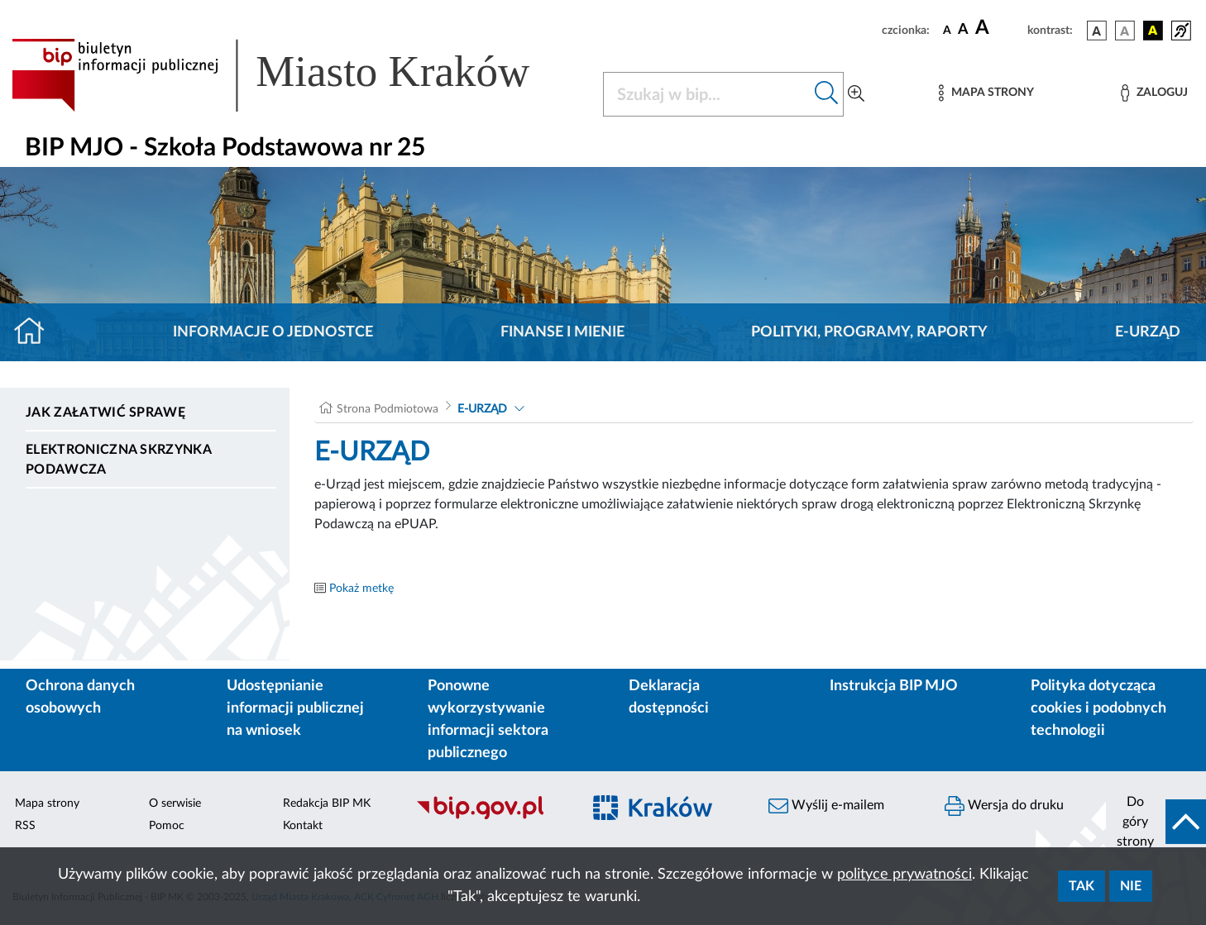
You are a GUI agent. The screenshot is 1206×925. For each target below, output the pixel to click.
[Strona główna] (36, 332)
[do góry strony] (1156, 821)
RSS (25, 826)
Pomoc (166, 826)
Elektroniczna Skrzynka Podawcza (118, 459)
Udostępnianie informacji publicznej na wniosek (295, 708)
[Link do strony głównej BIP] (294, 75)
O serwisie (175, 803)
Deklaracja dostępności (669, 697)
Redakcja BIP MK (327, 803)
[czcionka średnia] (963, 30)
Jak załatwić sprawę (105, 412)
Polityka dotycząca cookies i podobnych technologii (1098, 708)
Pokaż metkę (361, 588)
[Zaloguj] (1154, 93)
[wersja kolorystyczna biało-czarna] (1125, 30)
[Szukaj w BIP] (707, 94)
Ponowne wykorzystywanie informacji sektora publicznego (488, 720)
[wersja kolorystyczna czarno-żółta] (1153, 30)
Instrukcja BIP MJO (894, 686)
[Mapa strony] (986, 93)
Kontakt (303, 826)
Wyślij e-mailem (826, 806)
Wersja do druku (1004, 806)
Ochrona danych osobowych (80, 697)
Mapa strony (47, 803)
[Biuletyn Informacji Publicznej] (490, 817)
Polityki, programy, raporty (869, 332)
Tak (1081, 886)
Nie (1130, 886)
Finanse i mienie (562, 332)
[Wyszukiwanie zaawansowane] (856, 94)
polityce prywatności (904, 874)
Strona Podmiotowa (387, 409)
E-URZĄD (1147, 332)
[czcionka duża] (999, 28)
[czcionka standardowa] (947, 30)
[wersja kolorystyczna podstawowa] (1096, 30)
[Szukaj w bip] (827, 94)
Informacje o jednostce (273, 332)
